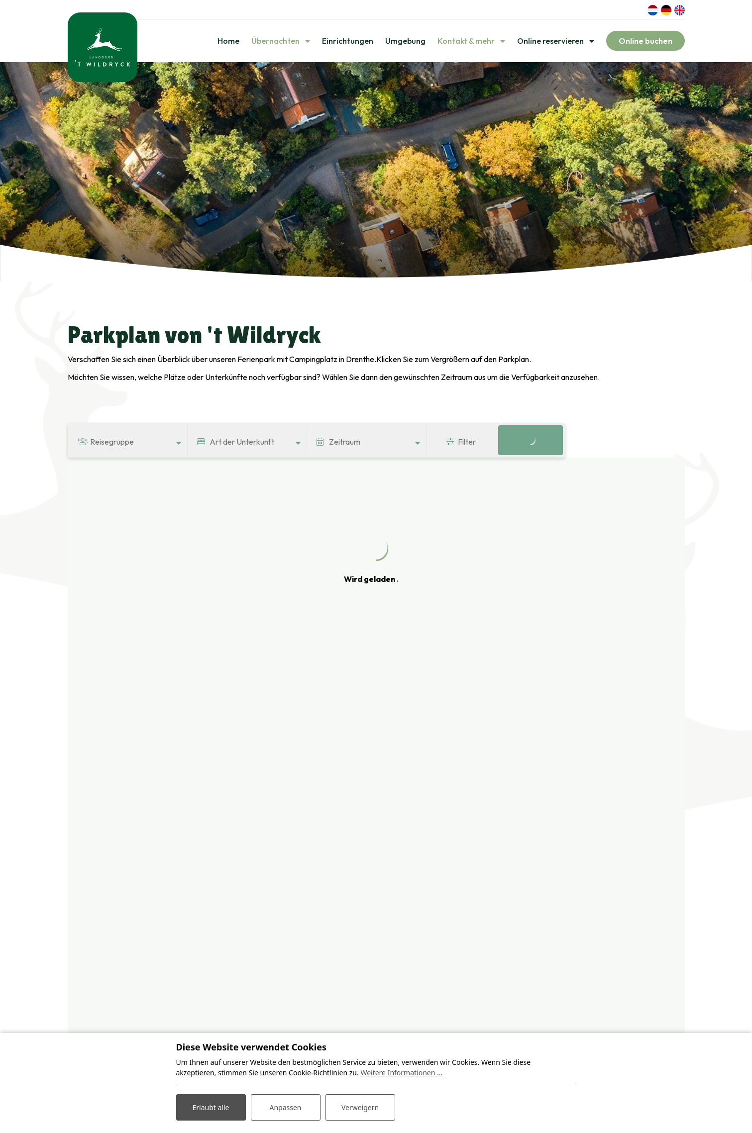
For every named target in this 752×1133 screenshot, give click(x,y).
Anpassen (285, 1107)
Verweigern (360, 1107)
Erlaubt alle (211, 1107)
